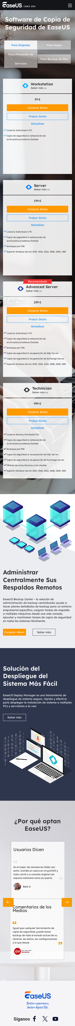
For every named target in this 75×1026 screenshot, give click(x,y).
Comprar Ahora (38, 107)
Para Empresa (20, 45)
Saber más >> (38, 87)
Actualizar (37, 123)
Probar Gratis (37, 116)
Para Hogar (54, 45)
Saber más (44, 632)
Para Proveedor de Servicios (20, 59)
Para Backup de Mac (54, 59)
